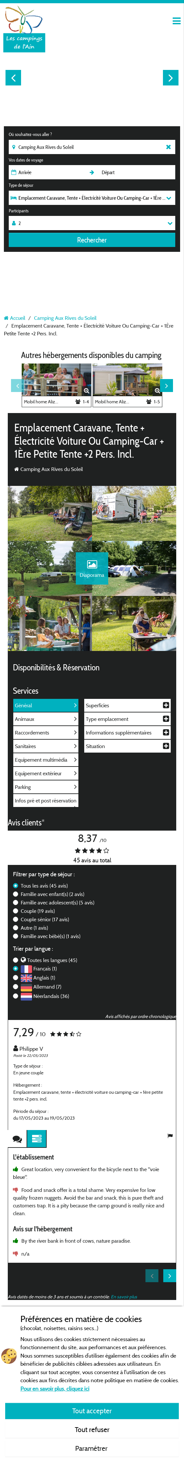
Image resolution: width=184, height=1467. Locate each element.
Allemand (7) (47, 986)
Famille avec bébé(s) (50, 936)
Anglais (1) (44, 977)
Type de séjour (21, 185)
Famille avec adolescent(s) (57, 902)
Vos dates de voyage (26, 160)
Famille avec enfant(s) (52, 894)
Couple (38, 911)
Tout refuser (92, 1429)
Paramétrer (92, 1448)
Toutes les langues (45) (52, 960)
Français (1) (45, 968)
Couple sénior (45, 919)
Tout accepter (92, 1410)
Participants (19, 211)
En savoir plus (124, 1296)
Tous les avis (44, 885)
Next (170, 77)
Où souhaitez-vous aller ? (30, 134)
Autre (34, 927)
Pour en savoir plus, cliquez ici (54, 1388)
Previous (13, 77)
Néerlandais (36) (51, 996)
